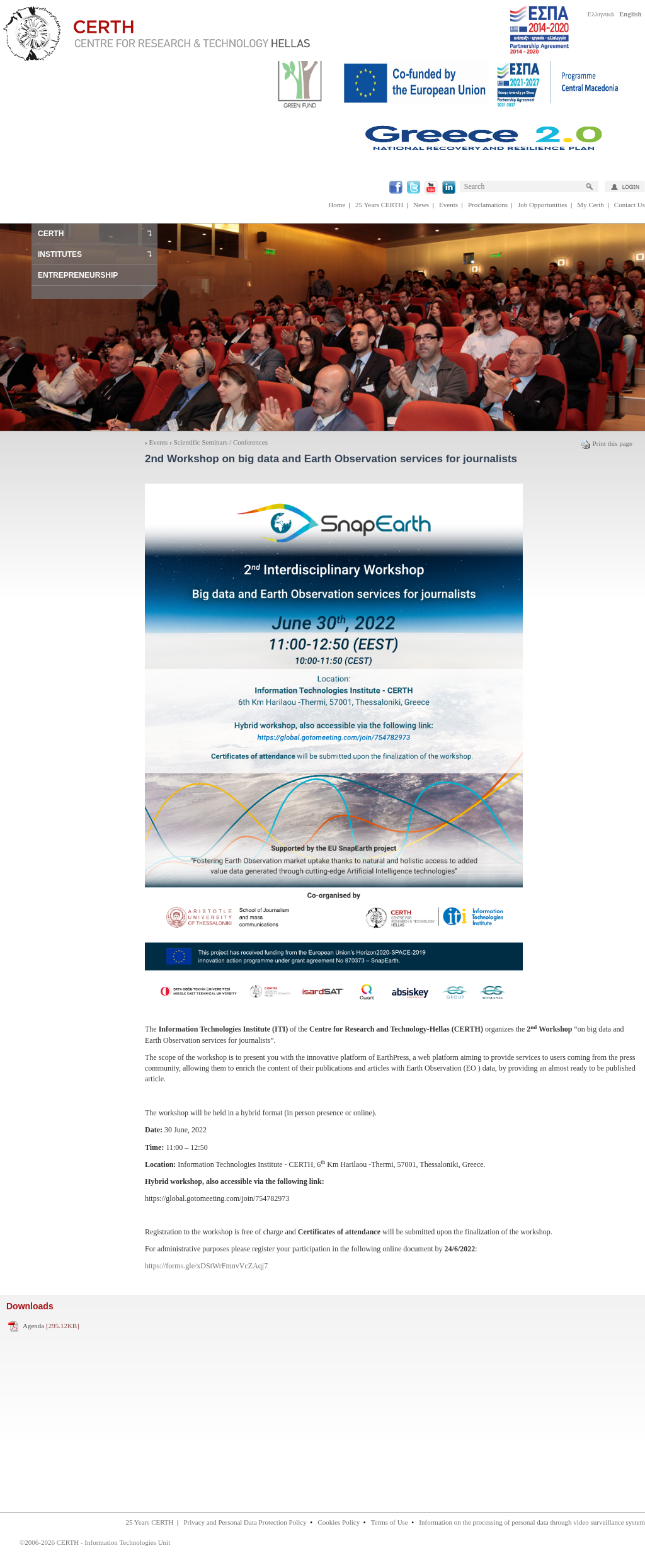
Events (448, 204)
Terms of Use (389, 1522)
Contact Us (629, 204)
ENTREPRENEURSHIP (78, 275)
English (630, 14)
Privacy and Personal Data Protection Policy (244, 1522)
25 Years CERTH (379, 204)
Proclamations (488, 204)
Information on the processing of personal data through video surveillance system (532, 1522)
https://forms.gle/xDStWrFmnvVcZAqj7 (206, 1265)
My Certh (590, 204)
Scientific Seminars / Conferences (221, 442)
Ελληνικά (601, 14)
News (421, 204)
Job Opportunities (543, 204)
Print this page (606, 443)
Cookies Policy (338, 1522)
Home (336, 204)
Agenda (51, 1325)
